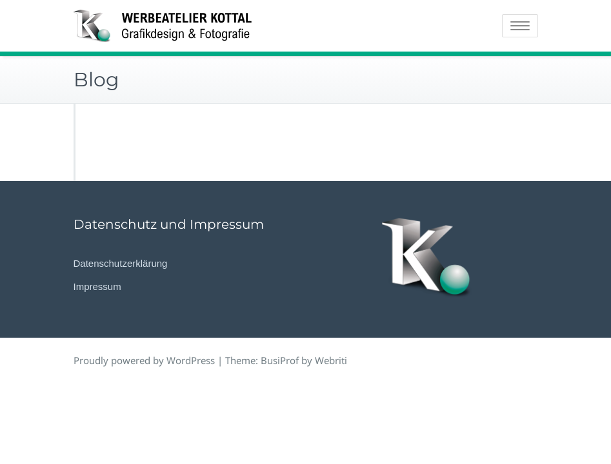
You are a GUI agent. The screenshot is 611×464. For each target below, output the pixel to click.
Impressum (97, 286)
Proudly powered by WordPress (144, 360)
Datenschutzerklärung (121, 263)
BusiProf (280, 360)
